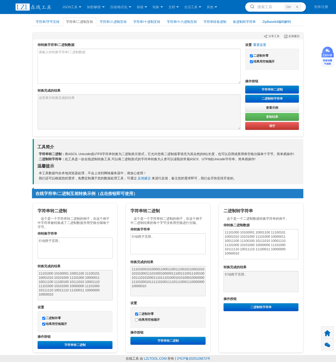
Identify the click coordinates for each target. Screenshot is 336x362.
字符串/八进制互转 (113, 22)
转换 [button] (158, 7)
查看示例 (272, 107)
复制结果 (272, 116)
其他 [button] (212, 7)
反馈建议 (144, 178)
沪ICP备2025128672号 (193, 358)
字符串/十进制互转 (146, 22)
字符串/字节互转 (48, 22)
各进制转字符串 (244, 22)
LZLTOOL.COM (155, 358)
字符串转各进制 (214, 22)
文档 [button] (173, 7)
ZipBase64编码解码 (276, 22)
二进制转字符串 (272, 98)
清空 (272, 126)
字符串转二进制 (272, 89)
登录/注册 (321, 7)
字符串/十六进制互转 (182, 22)
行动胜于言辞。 (75, 247)
